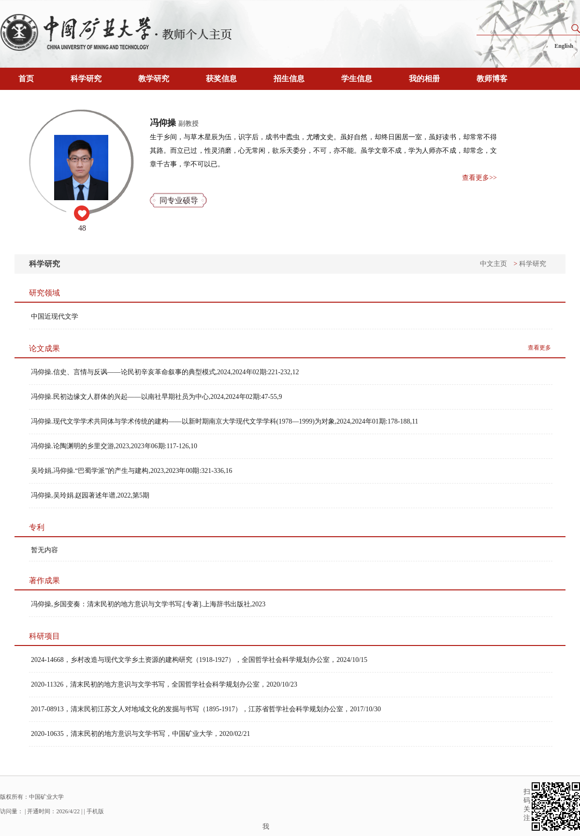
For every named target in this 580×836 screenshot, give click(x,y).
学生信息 (356, 78)
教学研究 (153, 78)
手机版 (95, 811)
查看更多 (539, 347)
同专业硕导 (179, 200)
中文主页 (493, 263)
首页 (26, 78)
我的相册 (424, 78)
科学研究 (86, 78)
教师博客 (492, 78)
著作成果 (44, 580)
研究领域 (44, 293)
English (563, 46)
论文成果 (44, 348)
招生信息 (289, 78)
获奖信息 (221, 78)
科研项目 (44, 636)
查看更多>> (479, 177)
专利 (36, 527)
